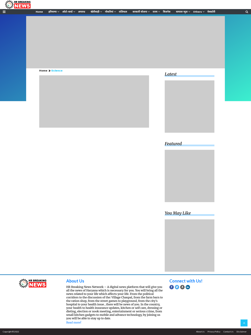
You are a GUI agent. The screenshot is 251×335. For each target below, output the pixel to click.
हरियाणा (52, 11)
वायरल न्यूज (182, 11)
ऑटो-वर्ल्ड (67, 11)
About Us (75, 280)
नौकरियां (109, 11)
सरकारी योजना (140, 11)
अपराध (81, 11)
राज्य (155, 11)
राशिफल (123, 11)
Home (39, 11)
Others (197, 11)
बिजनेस (166, 11)
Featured (173, 143)
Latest (171, 74)
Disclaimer (242, 331)
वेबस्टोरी (211, 11)
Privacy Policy (214, 331)
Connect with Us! (186, 280)
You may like (178, 213)
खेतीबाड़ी (95, 11)
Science (57, 70)
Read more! (73, 322)
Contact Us (228, 331)
